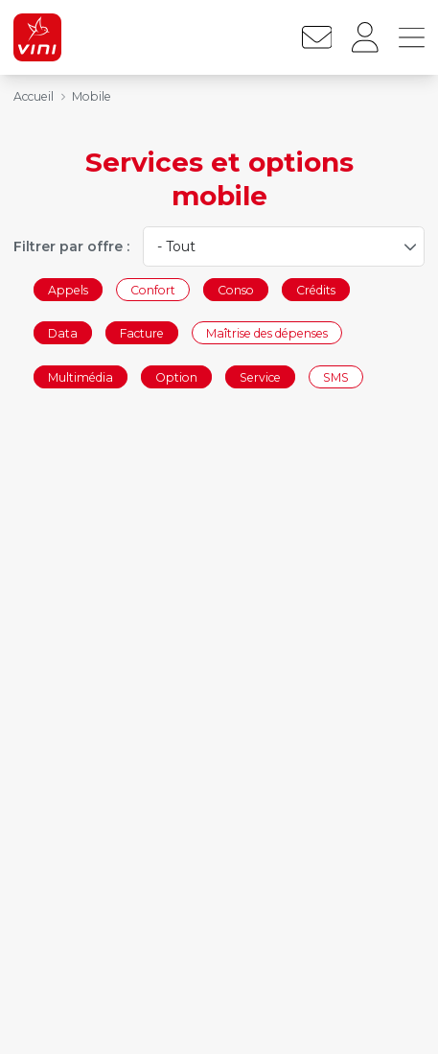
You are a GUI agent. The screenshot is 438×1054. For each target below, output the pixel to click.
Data (63, 333)
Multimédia (80, 376)
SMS (336, 376)
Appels (68, 289)
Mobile (91, 96)
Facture (142, 333)
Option (176, 376)
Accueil (33, 96)
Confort (152, 289)
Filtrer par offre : (71, 246)
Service (260, 376)
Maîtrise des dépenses (267, 333)
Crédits (315, 289)
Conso (236, 289)
